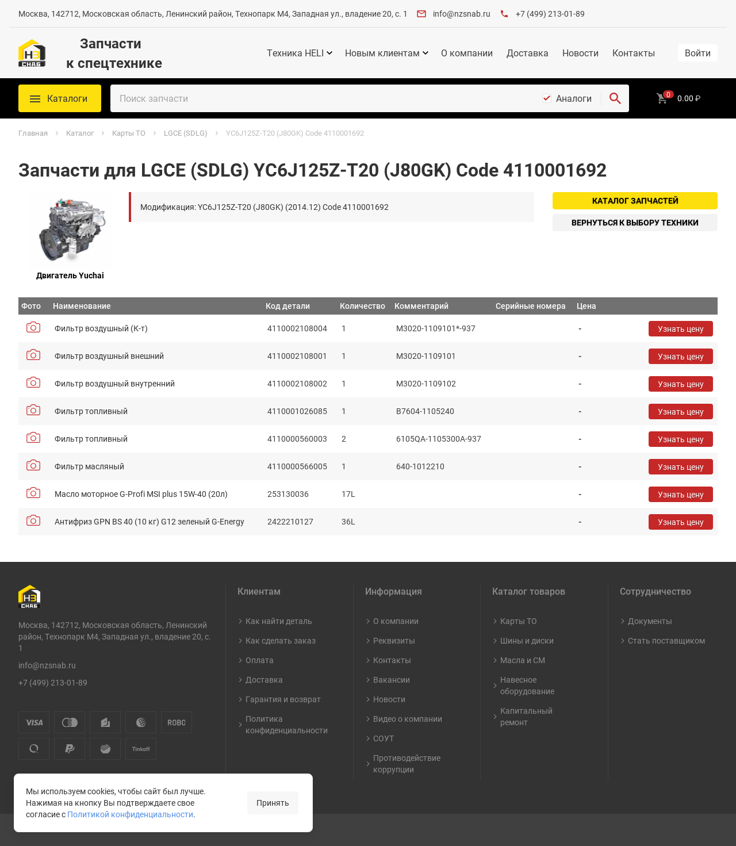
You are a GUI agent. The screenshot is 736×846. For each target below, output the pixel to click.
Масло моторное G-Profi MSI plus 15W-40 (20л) (141, 493)
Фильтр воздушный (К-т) (101, 328)
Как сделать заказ (281, 640)
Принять (272, 802)
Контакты (633, 53)
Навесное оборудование (527, 685)
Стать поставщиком (666, 640)
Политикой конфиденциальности (130, 814)
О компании (467, 53)
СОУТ (383, 738)
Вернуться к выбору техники (635, 222)
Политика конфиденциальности (287, 724)
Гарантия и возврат (283, 699)
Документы (650, 620)
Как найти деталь (279, 620)
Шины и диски (527, 640)
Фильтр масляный (89, 466)
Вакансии (391, 679)
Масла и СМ (522, 659)
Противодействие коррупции (406, 763)
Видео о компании (407, 718)
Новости (580, 53)
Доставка (528, 53)
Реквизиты (394, 640)
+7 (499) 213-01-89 (550, 13)
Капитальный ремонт (526, 716)
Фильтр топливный (91, 410)
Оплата (260, 659)
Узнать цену (681, 328)
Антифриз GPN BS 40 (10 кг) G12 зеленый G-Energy (149, 521)
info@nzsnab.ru (461, 13)
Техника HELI (295, 53)
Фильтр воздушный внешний (109, 355)
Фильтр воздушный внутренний (115, 383)
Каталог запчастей (635, 200)
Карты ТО (518, 620)
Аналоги (574, 98)
